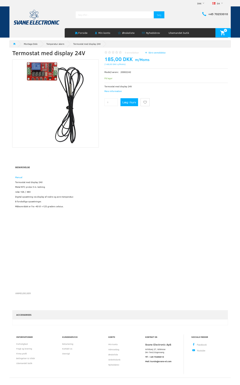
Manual (18, 177)
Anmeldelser (23, 293)
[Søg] (159, 15)
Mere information (113, 91)
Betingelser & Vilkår (25, 358)
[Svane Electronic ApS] (37, 17)
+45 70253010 (218, 14)
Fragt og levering (24, 348)
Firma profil (21, 353)
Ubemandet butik (179, 33)
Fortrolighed (22, 343)
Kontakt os (67, 348)
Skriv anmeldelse (156, 52)
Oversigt (66, 353)
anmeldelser (132, 52)
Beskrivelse (22, 167)
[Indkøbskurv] (223, 32)
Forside (82, 33)
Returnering (67, 343)
